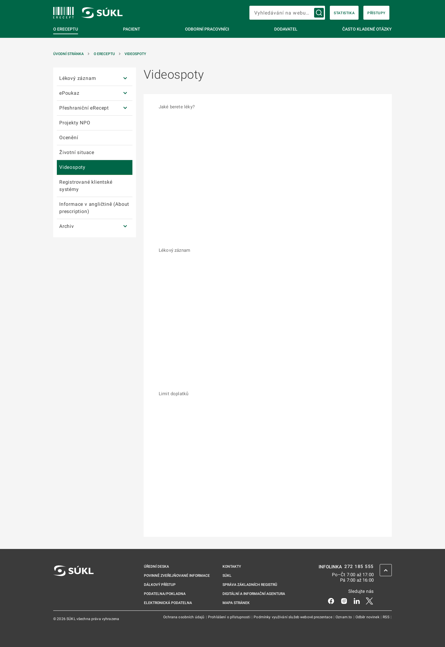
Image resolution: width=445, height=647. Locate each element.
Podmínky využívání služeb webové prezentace (293, 617)
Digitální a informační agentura (254, 594)
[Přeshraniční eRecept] (125, 108)
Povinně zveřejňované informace (177, 575)
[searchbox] (287, 13)
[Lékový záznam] (125, 78)
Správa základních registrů (250, 585)
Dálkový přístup (160, 585)
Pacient (131, 29)
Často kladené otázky (367, 29)
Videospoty (135, 54)
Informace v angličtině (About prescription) (94, 207)
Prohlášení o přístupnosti (229, 617)
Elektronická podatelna (168, 603)
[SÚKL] (63, 13)
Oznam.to (344, 617)
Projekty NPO (74, 123)
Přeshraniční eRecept (84, 108)
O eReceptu (65, 29)
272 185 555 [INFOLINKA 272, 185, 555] (359, 566)
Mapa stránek (236, 603)
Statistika (344, 13)
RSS (386, 617)
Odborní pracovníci (207, 29)
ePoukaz (69, 93)
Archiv (66, 226)
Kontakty (232, 566)
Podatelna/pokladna (165, 594)
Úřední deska (156, 566)
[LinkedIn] (356, 600)
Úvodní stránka (68, 54)
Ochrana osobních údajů (184, 617)
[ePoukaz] (125, 93)
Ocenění (68, 137)
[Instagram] (344, 600)
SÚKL (227, 575)
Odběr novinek (368, 617)
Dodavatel (285, 29)
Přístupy (376, 13)
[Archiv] (125, 226)
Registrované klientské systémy (85, 185)
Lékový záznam (77, 78)
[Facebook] (331, 600)
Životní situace (76, 152)
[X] (369, 600)
